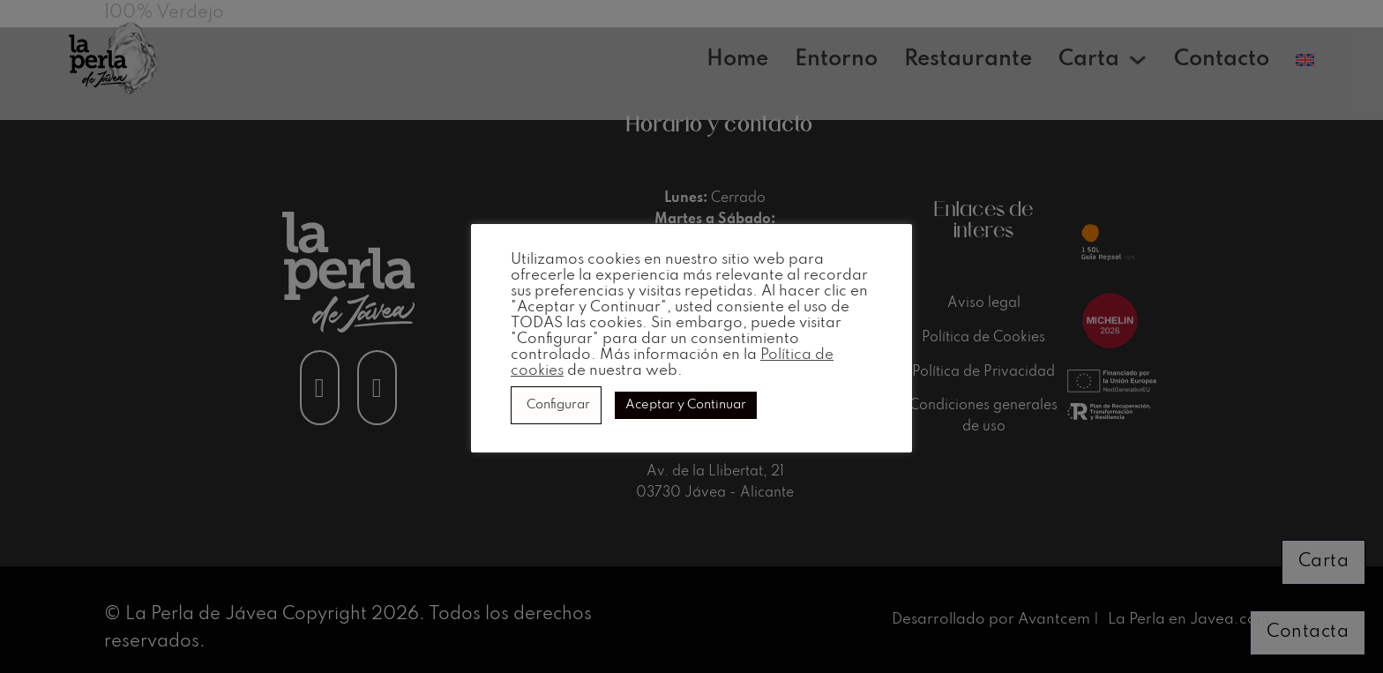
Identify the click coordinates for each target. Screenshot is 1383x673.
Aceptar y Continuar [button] (685, 405)
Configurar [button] (558, 405)
